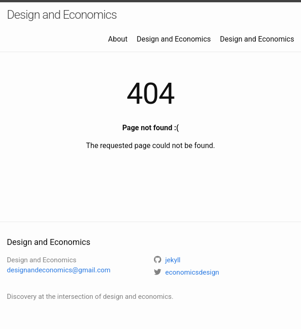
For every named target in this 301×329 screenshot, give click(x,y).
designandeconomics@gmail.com (59, 270)
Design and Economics (61, 14)
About (118, 39)
